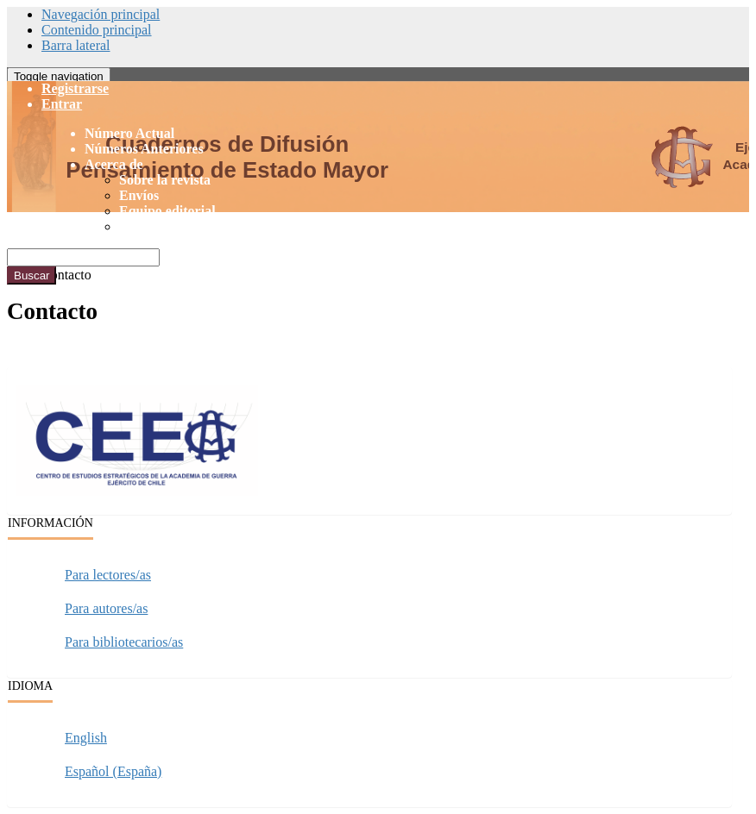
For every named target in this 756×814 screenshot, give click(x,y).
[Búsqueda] (83, 257)
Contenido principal (96, 29)
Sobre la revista (165, 179)
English (86, 737)
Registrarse (75, 88)
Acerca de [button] (114, 164)
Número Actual (129, 133)
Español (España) (113, 771)
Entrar (61, 104)
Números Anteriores (144, 148)
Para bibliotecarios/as (124, 642)
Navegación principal (100, 14)
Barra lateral (75, 45)
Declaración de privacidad (196, 226)
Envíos (139, 195)
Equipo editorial (167, 211)
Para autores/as (106, 608)
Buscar (31, 275)
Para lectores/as (108, 574)
